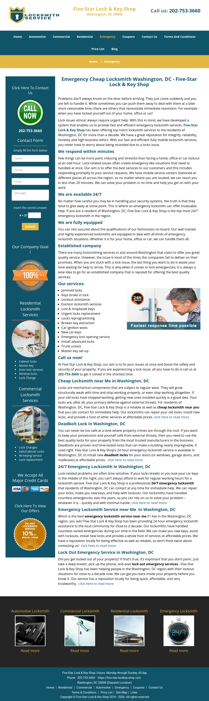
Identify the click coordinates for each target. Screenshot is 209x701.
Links (134, 692)
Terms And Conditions (180, 37)
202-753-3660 (184, 10)
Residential (85, 37)
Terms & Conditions (84, 692)
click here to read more (171, 417)
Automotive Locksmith (30, 611)
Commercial (61, 37)
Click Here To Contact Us (30, 90)
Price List (97, 49)
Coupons (128, 37)
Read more (30, 650)
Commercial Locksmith (79, 611)
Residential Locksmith (129, 611)
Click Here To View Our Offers (30, 508)
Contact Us (149, 37)
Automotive (37, 37)
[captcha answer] (34, 215)
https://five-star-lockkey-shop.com (119, 677)
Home (17, 37)
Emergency (108, 37)
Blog (114, 49)
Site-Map (121, 692)
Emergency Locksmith (178, 611)
